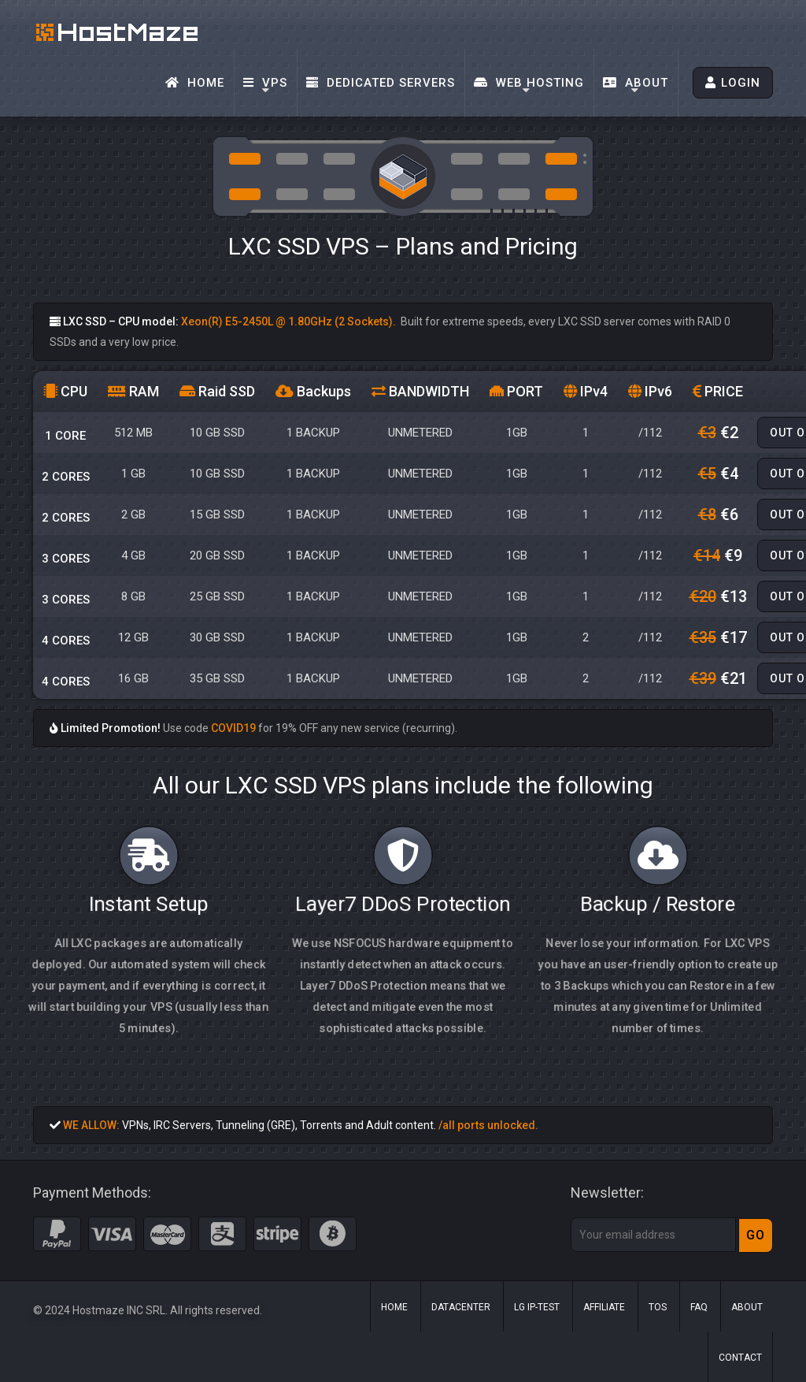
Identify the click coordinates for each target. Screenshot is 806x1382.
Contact (740, 1357)
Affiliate (604, 1307)
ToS (658, 1307)
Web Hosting (529, 83)
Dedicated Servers (380, 83)
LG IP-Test (537, 1307)
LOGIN (732, 83)
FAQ (699, 1307)
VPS (265, 83)
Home (194, 83)
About (635, 83)
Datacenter (460, 1307)
